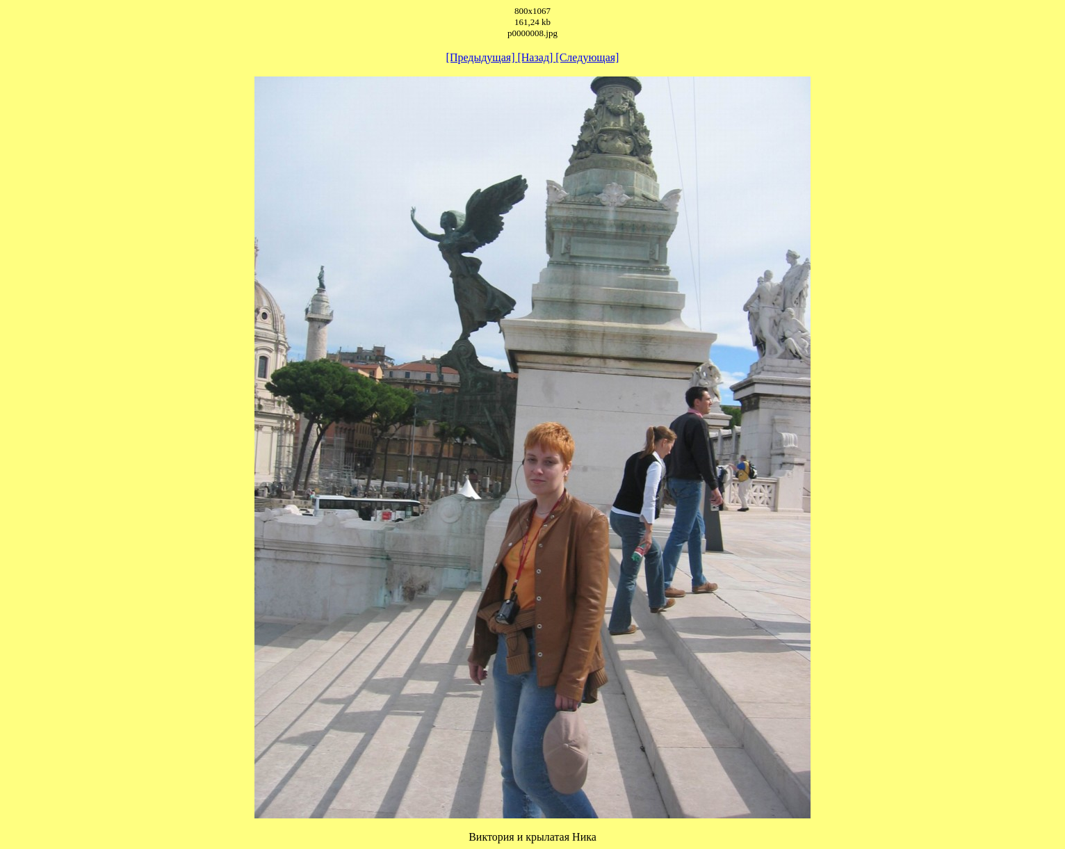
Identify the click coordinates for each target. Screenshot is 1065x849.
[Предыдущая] (482, 57)
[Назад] (536, 57)
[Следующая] (587, 57)
